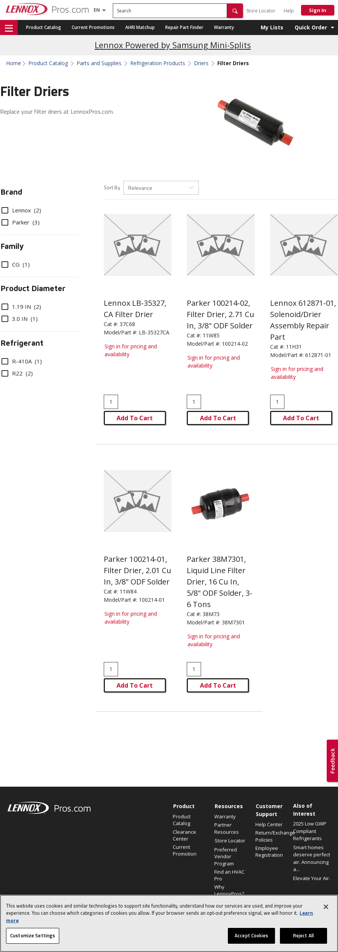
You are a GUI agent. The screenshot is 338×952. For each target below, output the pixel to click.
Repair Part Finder (184, 27)
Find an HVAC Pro (229, 875)
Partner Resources (226, 828)
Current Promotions (93, 27)
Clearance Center (184, 835)
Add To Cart (135, 418)
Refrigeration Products (157, 63)
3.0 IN (20, 318)
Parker (21, 222)
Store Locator (260, 11)
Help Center (269, 824)
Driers (201, 63)
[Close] (326, 907)
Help (289, 11)
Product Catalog (43, 27)
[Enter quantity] (111, 402)
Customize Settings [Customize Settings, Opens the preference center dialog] (32, 935)
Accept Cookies (251, 935)
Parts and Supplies (99, 63)
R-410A (22, 361)
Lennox (21, 210)
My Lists (272, 27)
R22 (17, 373)
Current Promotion (185, 850)
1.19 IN (21, 306)
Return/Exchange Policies (272, 836)
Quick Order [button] (311, 27)
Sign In (317, 10)
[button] (235, 10)
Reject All (303, 935)
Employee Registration (269, 851)
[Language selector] (97, 10)
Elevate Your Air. (311, 878)
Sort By (112, 187)
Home (13, 63)
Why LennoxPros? (229, 890)
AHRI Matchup (140, 27)
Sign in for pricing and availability (130, 350)
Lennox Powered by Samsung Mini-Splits (173, 45)
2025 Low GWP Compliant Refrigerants (309, 831)
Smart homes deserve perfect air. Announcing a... (311, 858)
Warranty (224, 27)
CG (16, 264)
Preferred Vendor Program (225, 856)
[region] (169, 923)
